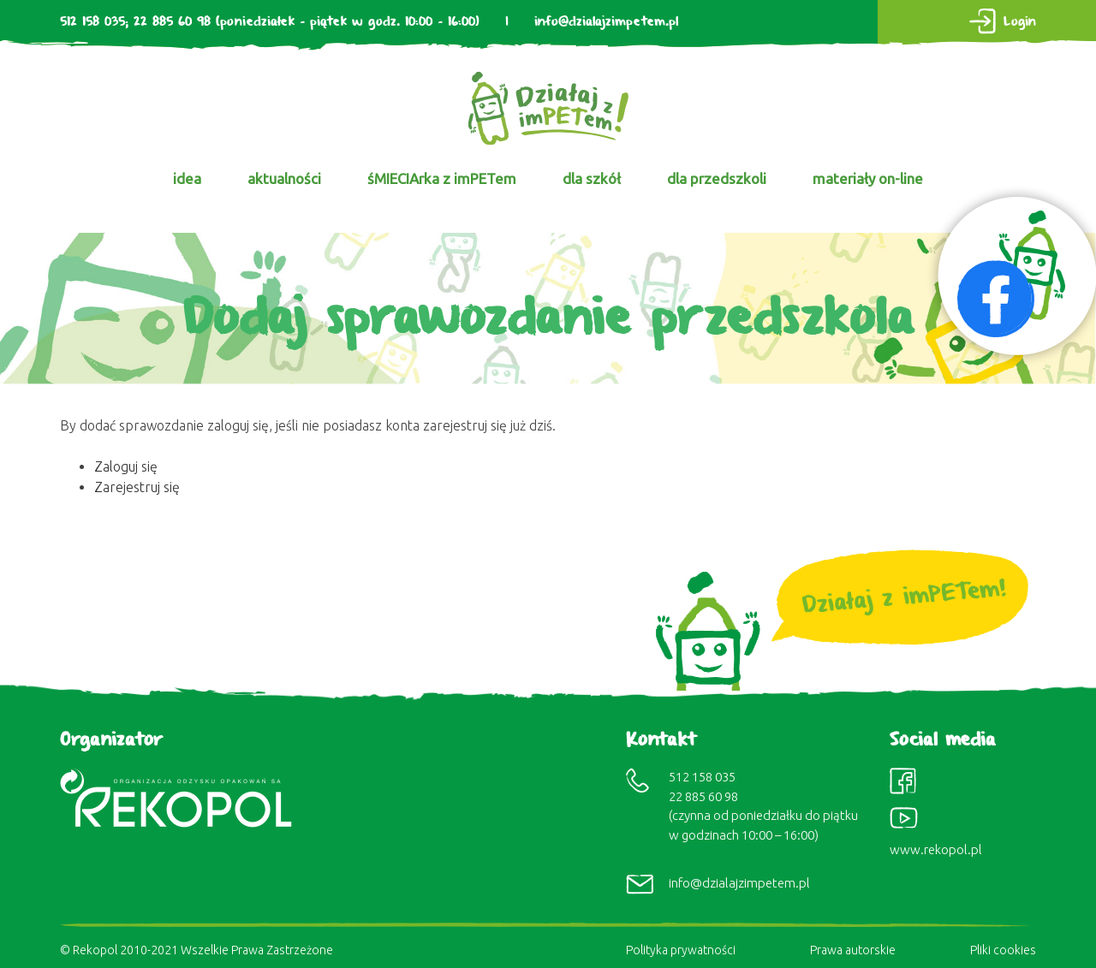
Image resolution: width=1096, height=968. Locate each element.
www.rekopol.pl (936, 849)
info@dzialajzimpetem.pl (606, 22)
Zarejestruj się (137, 487)
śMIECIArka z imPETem (441, 178)
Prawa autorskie (853, 950)
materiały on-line (868, 178)
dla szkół (592, 178)
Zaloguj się (126, 466)
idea (187, 178)
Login (1020, 22)
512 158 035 (92, 22)
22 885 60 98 (172, 22)
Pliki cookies (1003, 950)
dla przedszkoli (716, 178)
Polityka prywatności (681, 950)
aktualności (284, 178)
